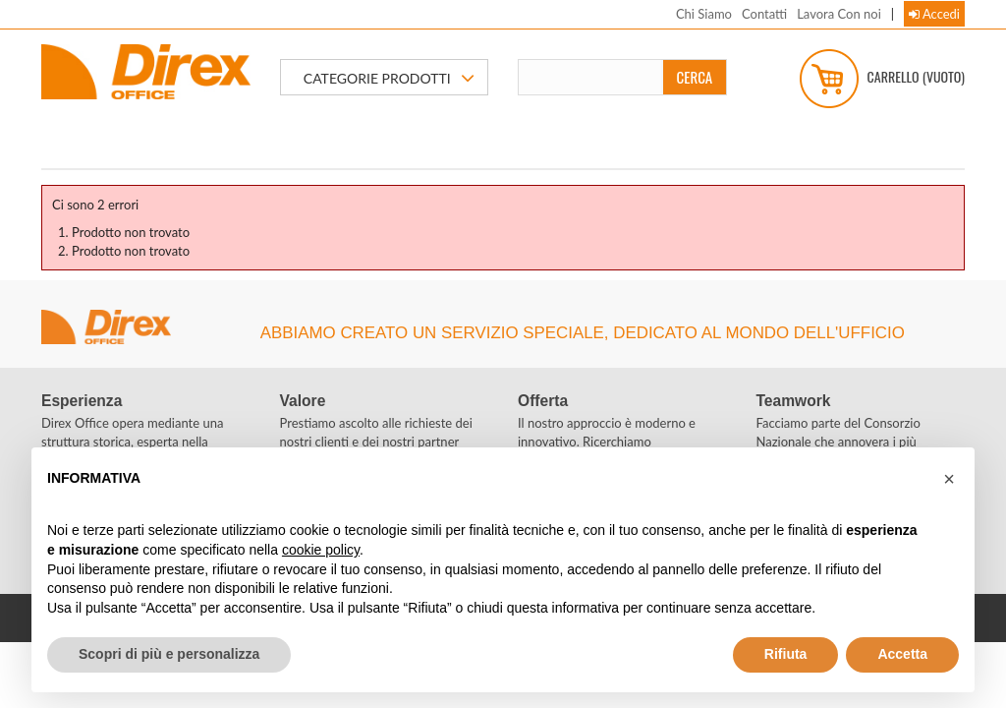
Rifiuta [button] (786, 654)
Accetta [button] (902, 654)
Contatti (764, 14)
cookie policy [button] (321, 550)
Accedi (934, 14)
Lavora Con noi (839, 14)
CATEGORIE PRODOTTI (389, 78)
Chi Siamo (704, 14)
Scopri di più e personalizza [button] (169, 654)
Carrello (882, 78)
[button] (949, 479)
